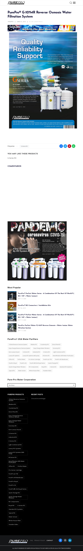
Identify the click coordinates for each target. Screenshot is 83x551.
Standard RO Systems (66, 367)
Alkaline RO (34, 344)
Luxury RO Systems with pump (31, 355)
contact (50, 540)
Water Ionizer (22, 370)
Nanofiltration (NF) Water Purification (63, 355)
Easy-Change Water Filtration (41, 348)
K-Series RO (46, 352)
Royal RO (44, 367)
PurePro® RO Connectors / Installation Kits (34, 305)
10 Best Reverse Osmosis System (18, 344)
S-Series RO (53, 367)
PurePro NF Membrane (61, 359)
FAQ (31, 540)
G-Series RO (24, 146)
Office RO (11, 359)
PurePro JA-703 (47, 359)
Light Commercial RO (59, 352)
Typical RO (12, 370)
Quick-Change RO (53, 363)
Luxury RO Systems (14, 355)
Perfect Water (21, 359)
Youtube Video (47, 370)
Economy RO (56, 348)
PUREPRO (10, 21)
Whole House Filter (34, 370)
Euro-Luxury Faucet (14, 352)
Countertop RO (44, 344)
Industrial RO (36, 352)
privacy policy (39, 540)
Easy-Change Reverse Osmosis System (19, 348)
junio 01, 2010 (21, 21)
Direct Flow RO (56, 344)
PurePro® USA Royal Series (37, 363)
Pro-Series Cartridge (34, 359)
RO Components (33, 367)
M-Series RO (46, 355)
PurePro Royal (13, 363)
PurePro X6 (23, 363)
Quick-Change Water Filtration (17, 367)
